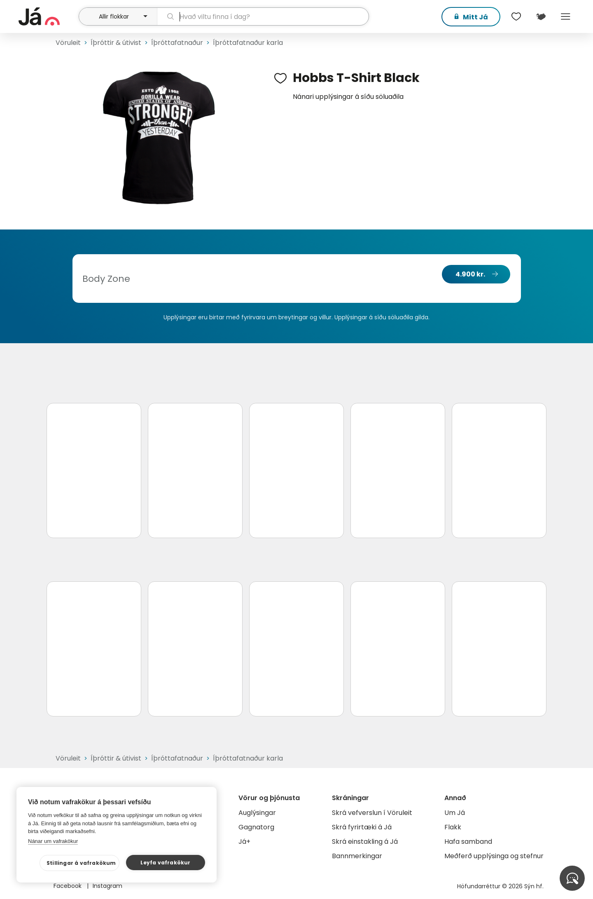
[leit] (263, 16)
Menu (565, 16)
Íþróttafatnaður (177, 42)
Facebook (68, 886)
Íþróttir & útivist (116, 42)
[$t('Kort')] (541, 16)
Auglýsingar (257, 812)
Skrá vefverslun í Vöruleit (372, 812)
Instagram (107, 886)
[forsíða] (48, 16)
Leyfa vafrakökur (165, 862)
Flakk (452, 827)
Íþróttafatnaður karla (248, 42)
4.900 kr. (470, 274)
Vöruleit (68, 42)
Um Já (454, 812)
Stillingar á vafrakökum (81, 862)
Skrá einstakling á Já (365, 841)
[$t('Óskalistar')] (516, 16)
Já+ (244, 841)
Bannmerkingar (357, 856)
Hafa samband (468, 841)
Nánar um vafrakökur (53, 841)
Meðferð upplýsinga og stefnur (494, 856)
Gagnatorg (256, 827)
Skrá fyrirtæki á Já (362, 827)
